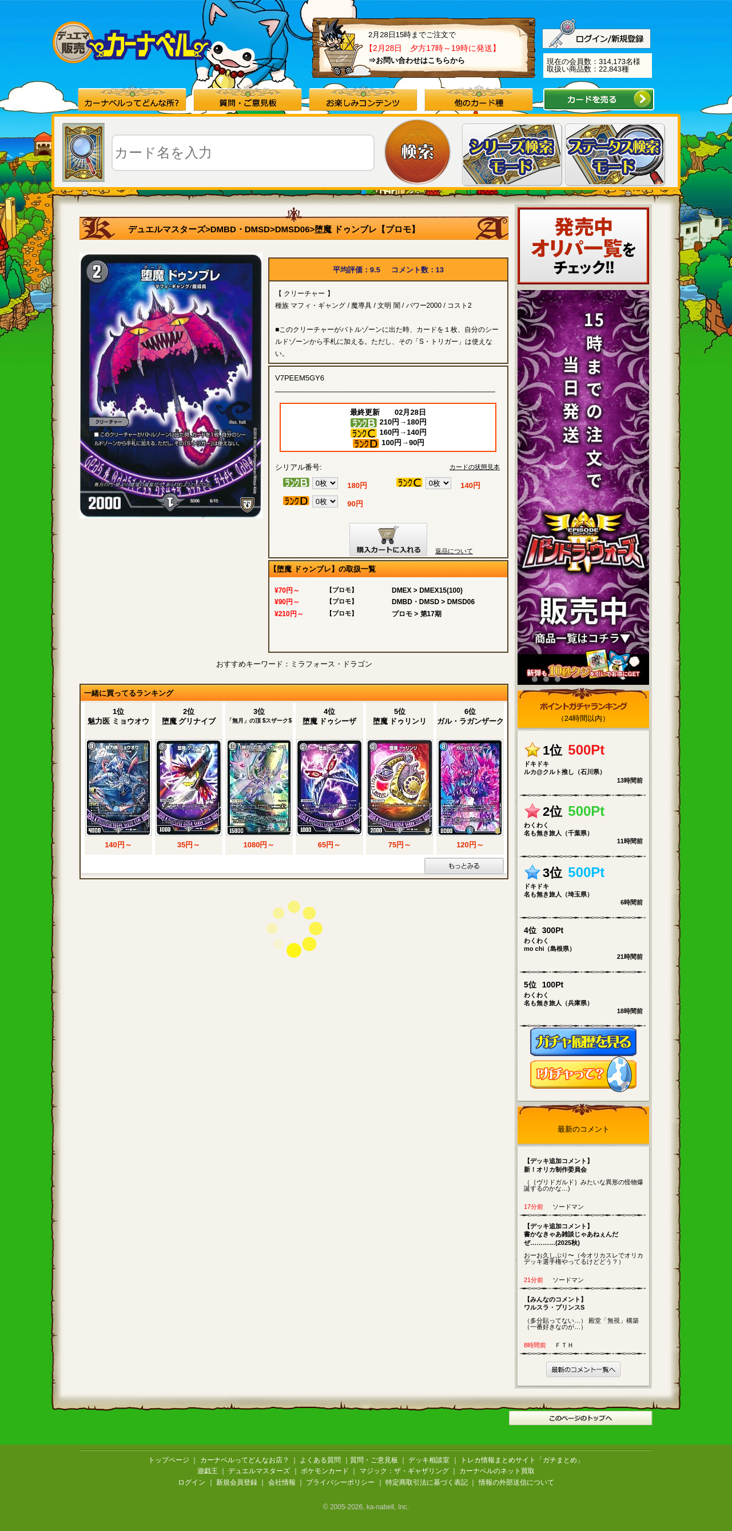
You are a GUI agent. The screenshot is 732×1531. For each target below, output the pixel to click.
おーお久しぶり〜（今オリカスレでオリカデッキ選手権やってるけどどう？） (586, 1243)
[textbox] (243, 152)
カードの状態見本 (474, 467)
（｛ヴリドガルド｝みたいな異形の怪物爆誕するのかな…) (586, 1174)
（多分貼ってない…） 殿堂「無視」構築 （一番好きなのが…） (586, 1312)
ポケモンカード (325, 1471)
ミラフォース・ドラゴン (331, 664)
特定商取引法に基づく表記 (426, 1482)
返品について (454, 551)
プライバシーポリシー (340, 1482)
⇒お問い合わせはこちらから (416, 60)
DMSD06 (292, 229)
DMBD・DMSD (240, 229)
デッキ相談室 (428, 1460)
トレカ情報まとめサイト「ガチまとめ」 (522, 1460)
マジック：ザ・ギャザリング (404, 1471)
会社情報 (282, 1482)
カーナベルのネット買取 (497, 1471)
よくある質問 (320, 1460)
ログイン (191, 1482)
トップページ (168, 1460)
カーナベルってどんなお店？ (244, 1460)
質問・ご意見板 (374, 1460)
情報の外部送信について (516, 1482)
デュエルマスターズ (166, 229)
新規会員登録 (236, 1482)
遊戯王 (207, 1471)
